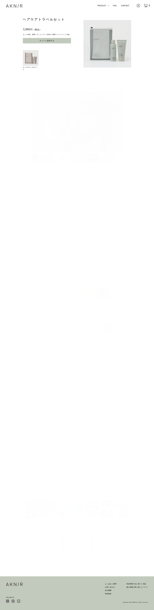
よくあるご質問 (111, 584)
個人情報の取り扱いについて (137, 587)
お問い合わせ (110, 587)
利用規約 (108, 594)
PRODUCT (101, 5)
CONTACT (125, 5)
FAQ (114, 5)
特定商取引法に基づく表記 (136, 584)
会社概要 (108, 590)
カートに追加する (46, 41)
